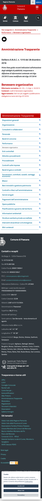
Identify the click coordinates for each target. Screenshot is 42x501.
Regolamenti (5, 403)
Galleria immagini (7, 411)
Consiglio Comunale (8, 385)
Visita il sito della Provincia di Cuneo (14, 423)
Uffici (3, 380)
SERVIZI (38, 2)
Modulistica (5, 401)
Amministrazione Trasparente (11, 398)
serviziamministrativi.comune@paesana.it (18, 280)
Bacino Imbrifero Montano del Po (13, 431)
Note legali (4, 450)
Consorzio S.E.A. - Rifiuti (10, 436)
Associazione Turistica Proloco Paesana (15, 426)
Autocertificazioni (7, 393)
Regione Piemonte (9, 2)
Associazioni (5, 409)
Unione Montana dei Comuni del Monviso (16, 428)
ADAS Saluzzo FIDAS (8, 444)
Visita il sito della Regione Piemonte (14, 420)
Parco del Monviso (8, 434)
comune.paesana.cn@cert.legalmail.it (17, 276)
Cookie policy (29, 481)
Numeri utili (5, 388)
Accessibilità (5, 462)
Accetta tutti (21, 486)
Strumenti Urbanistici (8, 406)
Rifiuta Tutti (21, 490)
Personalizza (21, 495)
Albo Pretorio (6, 395)
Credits (3, 458)
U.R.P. (3, 382)
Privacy (3, 454)
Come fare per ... (7, 390)
